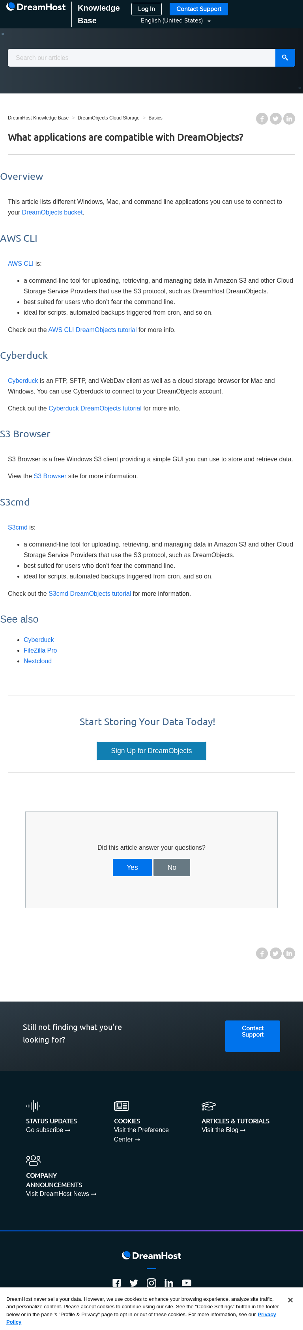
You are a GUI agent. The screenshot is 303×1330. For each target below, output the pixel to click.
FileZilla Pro (40, 650)
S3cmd (18, 527)
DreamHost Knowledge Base (38, 118)
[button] (171, 21)
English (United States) (172, 20)
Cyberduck (23, 380)
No (172, 867)
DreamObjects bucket (52, 212)
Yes (132, 867)
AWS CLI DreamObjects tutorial (92, 329)
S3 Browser (50, 476)
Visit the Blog (220, 1130)
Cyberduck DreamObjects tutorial (95, 408)
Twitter (276, 119)
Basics (155, 118)
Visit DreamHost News (57, 1193)
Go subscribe (44, 1130)
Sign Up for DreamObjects (151, 751)
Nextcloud (38, 661)
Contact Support (198, 9)
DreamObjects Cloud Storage (109, 118)
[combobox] (151, 58)
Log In (146, 9)
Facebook (262, 119)
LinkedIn (289, 119)
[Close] (290, 1300)
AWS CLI (21, 263)
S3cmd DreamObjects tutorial (90, 593)
